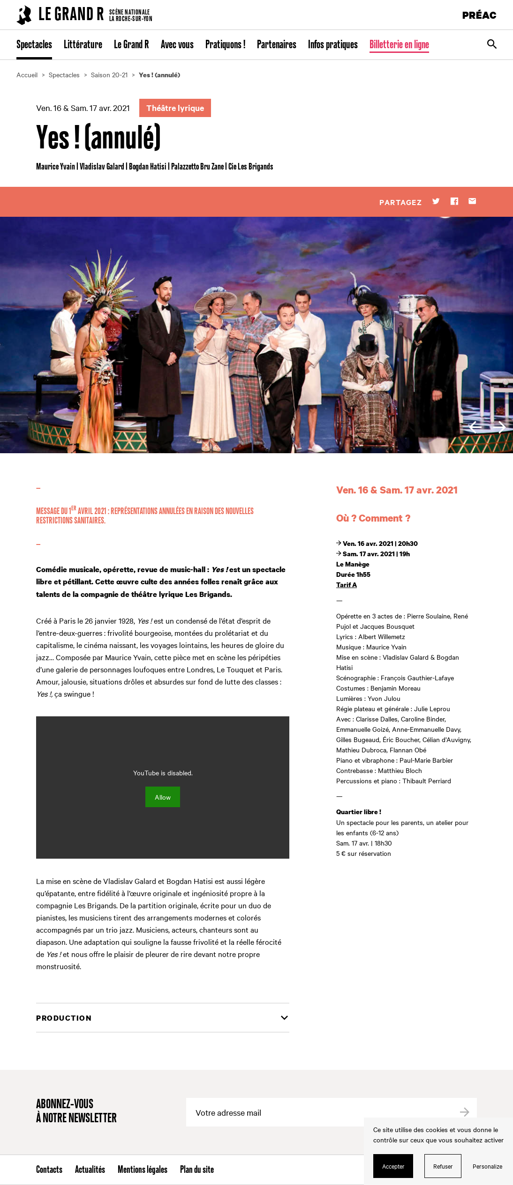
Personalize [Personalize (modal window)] (487, 1166)
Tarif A (346, 584)
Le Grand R (131, 45)
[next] (499, 427)
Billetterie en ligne (399, 45)
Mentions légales (142, 1170)
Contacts (49, 1170)
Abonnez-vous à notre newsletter (76, 1112)
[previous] (475, 427)
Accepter (393, 1166)
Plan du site (197, 1170)
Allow (163, 797)
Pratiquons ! (225, 45)
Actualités (90, 1170)
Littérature (83, 45)
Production (63, 1018)
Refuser (443, 1166)
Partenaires (276, 45)
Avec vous (177, 45)
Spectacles (34, 45)
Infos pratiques (333, 45)
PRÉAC (479, 15)
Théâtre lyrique (175, 107)
